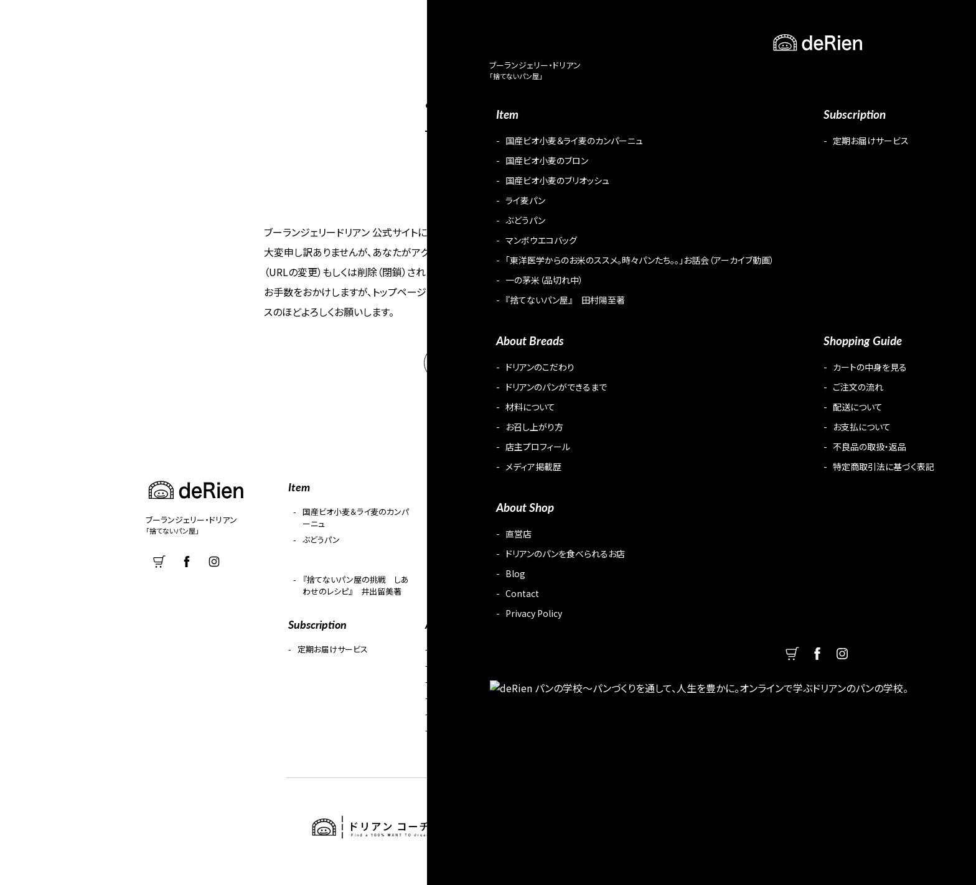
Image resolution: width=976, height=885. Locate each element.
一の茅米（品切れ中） (742, 548)
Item (546, 22)
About (493, 22)
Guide (681, 22)
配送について (594, 690)
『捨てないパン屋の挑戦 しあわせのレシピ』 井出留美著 (356, 594)
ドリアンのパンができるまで (482, 674)
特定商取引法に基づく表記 (618, 738)
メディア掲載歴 (460, 738)
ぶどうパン (321, 548)
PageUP (957, 875)
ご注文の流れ (595, 674)
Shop (734, 22)
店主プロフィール (464, 722)
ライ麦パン (724, 520)
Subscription (611, 22)
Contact (840, 22)
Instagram (950, 21)
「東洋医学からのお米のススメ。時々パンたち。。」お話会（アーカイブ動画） (626, 560)
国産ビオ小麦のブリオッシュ (620, 520)
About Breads (457, 633)
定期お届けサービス (333, 658)
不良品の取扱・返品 (605, 722)
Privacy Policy (734, 722)
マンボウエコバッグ (470, 548)
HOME (488, 371)
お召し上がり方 (461, 706)
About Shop (727, 633)
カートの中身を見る (605, 658)
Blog (784, 22)
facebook (919, 21)
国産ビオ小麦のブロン (476, 520)
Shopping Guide (599, 633)
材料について (457, 690)
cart (888, 21)
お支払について (598, 706)
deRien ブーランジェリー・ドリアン (66, 21)
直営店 (720, 658)
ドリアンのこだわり (467, 658)
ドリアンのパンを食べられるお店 (765, 674)
